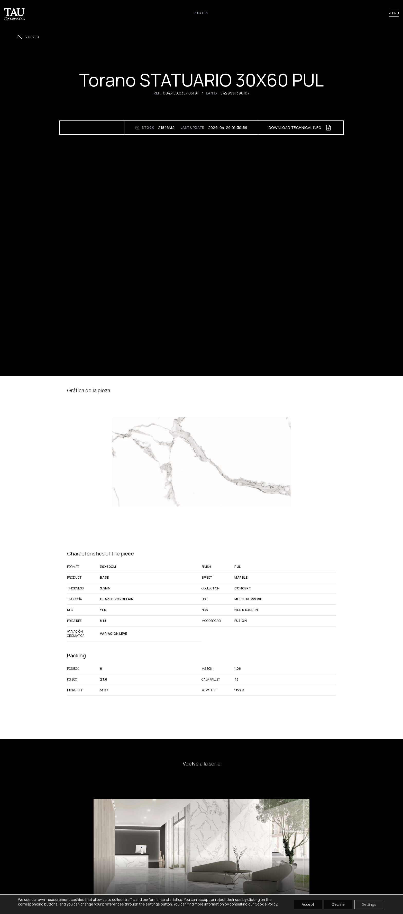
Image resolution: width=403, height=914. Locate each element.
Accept (308, 904)
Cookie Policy (266, 904)
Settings (369, 904)
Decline (338, 904)
